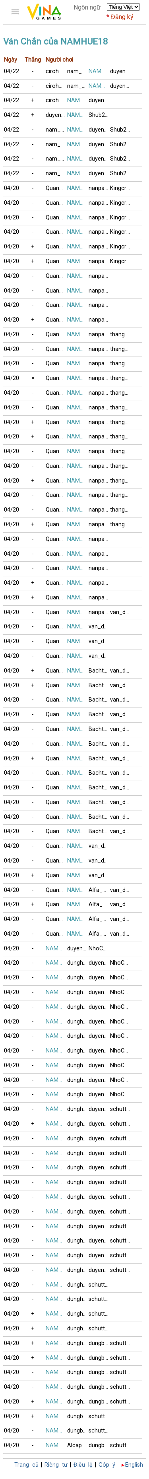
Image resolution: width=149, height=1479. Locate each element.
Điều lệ (83, 1465)
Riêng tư (56, 1465)
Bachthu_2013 (99, 670)
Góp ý (107, 1465)
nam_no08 (78, 71)
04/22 (11, 71)
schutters (121, 1109)
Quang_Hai (56, 188)
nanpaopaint (99, 188)
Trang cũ (26, 1465)
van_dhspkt (121, 612)
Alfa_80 (99, 890)
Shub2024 (99, 115)
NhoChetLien (99, 948)
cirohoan (56, 71)
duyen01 (121, 71)
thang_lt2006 (121, 334)
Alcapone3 (78, 1445)
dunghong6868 (78, 963)
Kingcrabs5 (121, 188)
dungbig (99, 1343)
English (134, 1465)
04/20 (11, 188)
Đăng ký (122, 17)
